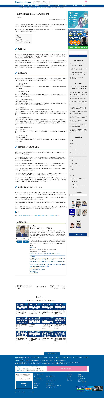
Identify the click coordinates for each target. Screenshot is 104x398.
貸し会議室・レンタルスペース (53, 385)
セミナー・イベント (39, 380)
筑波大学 (32, 247)
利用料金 (36, 387)
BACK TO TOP (52, 353)
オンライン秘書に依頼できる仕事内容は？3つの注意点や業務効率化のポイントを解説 (78, 98)
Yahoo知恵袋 (33, 271)
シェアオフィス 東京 (74, 187)
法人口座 (71, 140)
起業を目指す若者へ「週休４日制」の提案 (39, 266)
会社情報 (75, 5)
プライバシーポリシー (20, 392)
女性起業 (71, 160)
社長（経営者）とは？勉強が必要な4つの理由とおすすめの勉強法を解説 (78, 112)
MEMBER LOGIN (24, 384)
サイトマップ (30, 392)
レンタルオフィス (50, 383)
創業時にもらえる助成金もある (22, 40)
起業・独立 (19, 17)
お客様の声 (37, 383)
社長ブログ (80, 376)
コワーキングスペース (74, 184)
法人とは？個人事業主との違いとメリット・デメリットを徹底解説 (78, 78)
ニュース (36, 381)
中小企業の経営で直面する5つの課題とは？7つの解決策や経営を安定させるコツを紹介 (78, 108)
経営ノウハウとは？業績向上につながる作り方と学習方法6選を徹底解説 (78, 121)
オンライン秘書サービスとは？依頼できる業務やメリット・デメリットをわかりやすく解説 (78, 103)
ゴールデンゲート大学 (35, 249)
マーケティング (73, 149)
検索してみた (72, 175)
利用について (56, 5)
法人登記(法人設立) (73, 163)
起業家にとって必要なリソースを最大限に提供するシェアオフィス (45, 253)
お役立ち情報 (65, 5)
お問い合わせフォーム (66, 368)
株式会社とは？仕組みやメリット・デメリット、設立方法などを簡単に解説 (78, 69)
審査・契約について (51, 376)
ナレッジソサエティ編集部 (72, 215)
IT (70, 172)
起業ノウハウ (45, 7)
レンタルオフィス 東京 (74, 181)
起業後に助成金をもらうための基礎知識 (58, 7)
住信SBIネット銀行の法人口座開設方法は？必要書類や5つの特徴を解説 (78, 125)
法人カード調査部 (34, 272)
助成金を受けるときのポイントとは (23, 42)
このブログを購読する (78, 234)
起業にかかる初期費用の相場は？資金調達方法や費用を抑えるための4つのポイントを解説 (78, 131)
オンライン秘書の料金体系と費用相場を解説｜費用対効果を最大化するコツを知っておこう (78, 88)
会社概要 (69, 376)
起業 (48, 7)
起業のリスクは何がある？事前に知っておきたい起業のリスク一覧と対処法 (78, 64)
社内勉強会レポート (34, 268)
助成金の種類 (19, 39)
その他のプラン (38, 5)
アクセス (69, 378)
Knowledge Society (84, 391)
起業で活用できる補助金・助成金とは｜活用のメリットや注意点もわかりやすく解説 (57, 287)
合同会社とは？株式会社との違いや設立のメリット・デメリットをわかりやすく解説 (78, 73)
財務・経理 (72, 169)
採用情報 (84, 5)
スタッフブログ (81, 378)
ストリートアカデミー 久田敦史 (37, 269)
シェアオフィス (29, 5)
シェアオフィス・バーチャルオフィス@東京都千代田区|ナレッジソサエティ (30, 7)
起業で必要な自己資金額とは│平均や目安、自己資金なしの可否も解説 (24, 287)
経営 (70, 146)
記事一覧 (22, 238)
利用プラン (37, 376)
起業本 (71, 152)
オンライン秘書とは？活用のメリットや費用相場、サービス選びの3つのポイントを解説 (78, 93)
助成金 (50, 7)
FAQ (47, 378)
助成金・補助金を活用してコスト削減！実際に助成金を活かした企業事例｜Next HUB (39, 215)
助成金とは (18, 37)
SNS (26, 241)
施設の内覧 (37, 385)
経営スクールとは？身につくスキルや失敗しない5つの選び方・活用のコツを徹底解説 (78, 117)
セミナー (71, 166)
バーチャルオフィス (20, 5)
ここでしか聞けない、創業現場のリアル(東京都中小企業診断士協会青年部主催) (47, 264)
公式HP (19, 241)
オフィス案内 (47, 5)
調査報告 (71, 143)
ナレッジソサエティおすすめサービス (77, 178)
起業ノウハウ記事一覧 (41, 286)
